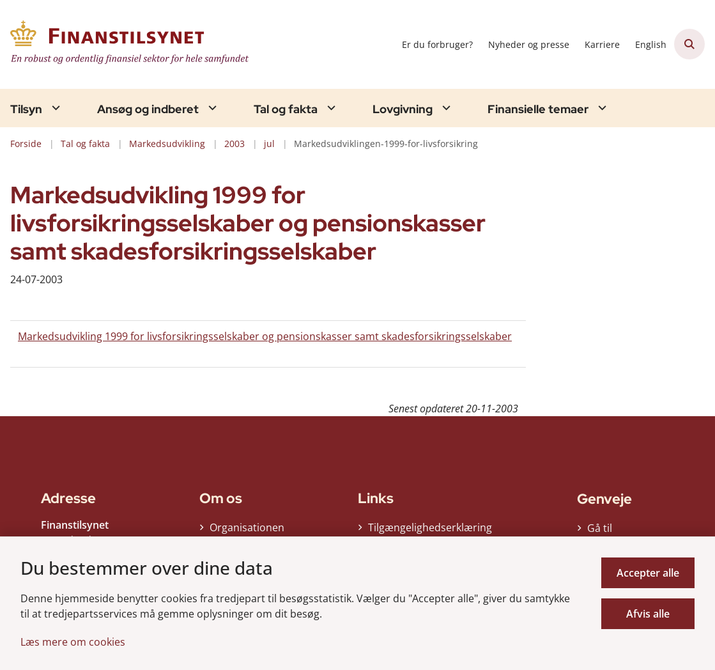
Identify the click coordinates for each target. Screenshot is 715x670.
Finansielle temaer (538, 109)
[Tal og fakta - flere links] (330, 108)
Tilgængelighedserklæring (430, 531)
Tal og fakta (286, 109)
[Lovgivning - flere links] (445, 108)
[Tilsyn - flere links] (54, 108)
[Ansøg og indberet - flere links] (211, 108)
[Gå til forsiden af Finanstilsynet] (126, 44)
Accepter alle (648, 573)
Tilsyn (26, 109)
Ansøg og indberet (148, 109)
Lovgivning (403, 109)
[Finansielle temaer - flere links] (600, 108)
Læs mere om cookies (72, 642)
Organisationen (247, 531)
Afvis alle (648, 614)
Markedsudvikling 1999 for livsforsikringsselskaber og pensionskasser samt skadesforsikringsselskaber (265, 336)
